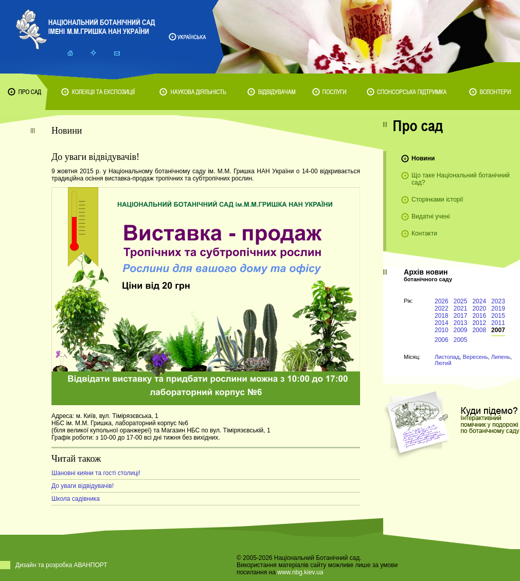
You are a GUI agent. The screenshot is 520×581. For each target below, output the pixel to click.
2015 (498, 315)
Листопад (447, 357)
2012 (479, 322)
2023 (498, 301)
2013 (461, 322)
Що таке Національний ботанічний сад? (460, 179)
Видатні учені (430, 216)
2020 (479, 308)
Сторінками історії (437, 199)
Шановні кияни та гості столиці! (95, 473)
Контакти (424, 233)
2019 (498, 308)
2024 (479, 301)
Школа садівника (75, 498)
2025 (461, 301)
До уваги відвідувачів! (82, 485)
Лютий (443, 363)
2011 (498, 322)
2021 (461, 308)
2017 (461, 315)
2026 (442, 301)
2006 (442, 339)
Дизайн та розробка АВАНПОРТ (61, 565)
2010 (442, 330)
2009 (461, 330)
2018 (442, 315)
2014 (442, 322)
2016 (479, 315)
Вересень (475, 357)
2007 (498, 330)
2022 (442, 308)
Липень (500, 357)
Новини (423, 158)
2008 (479, 330)
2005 (461, 339)
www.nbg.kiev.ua (300, 572)
